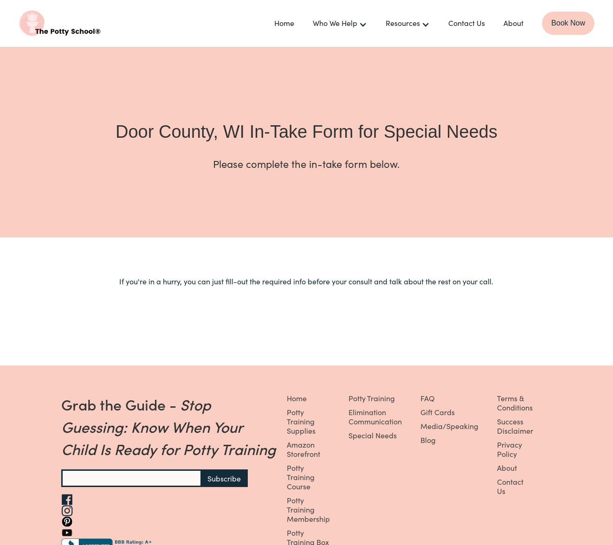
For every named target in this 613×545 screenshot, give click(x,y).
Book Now (568, 23)
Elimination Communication (375, 416)
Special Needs (372, 435)
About (513, 23)
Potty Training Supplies (301, 421)
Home (284, 23)
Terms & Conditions (515, 402)
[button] (339, 23)
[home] (88, 23)
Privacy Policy (509, 449)
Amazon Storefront (303, 449)
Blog (428, 439)
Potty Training (371, 398)
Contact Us (466, 23)
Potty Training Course (301, 477)
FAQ (427, 398)
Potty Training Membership (308, 509)
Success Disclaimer (515, 426)
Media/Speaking (449, 425)
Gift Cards (437, 412)
